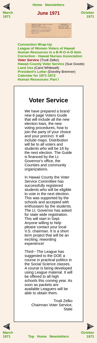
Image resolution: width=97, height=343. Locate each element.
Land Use (25, 68)
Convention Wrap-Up (35, 44)
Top (31, 336)
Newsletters (54, 5)
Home (37, 5)
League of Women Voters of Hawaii (46, 48)
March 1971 (8, 14)
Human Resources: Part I (38, 79)
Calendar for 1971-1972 (37, 75)
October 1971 (87, 14)
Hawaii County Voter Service (41, 64)
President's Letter (32, 72)
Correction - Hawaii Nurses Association (50, 56)
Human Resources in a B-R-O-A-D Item (49, 52)
